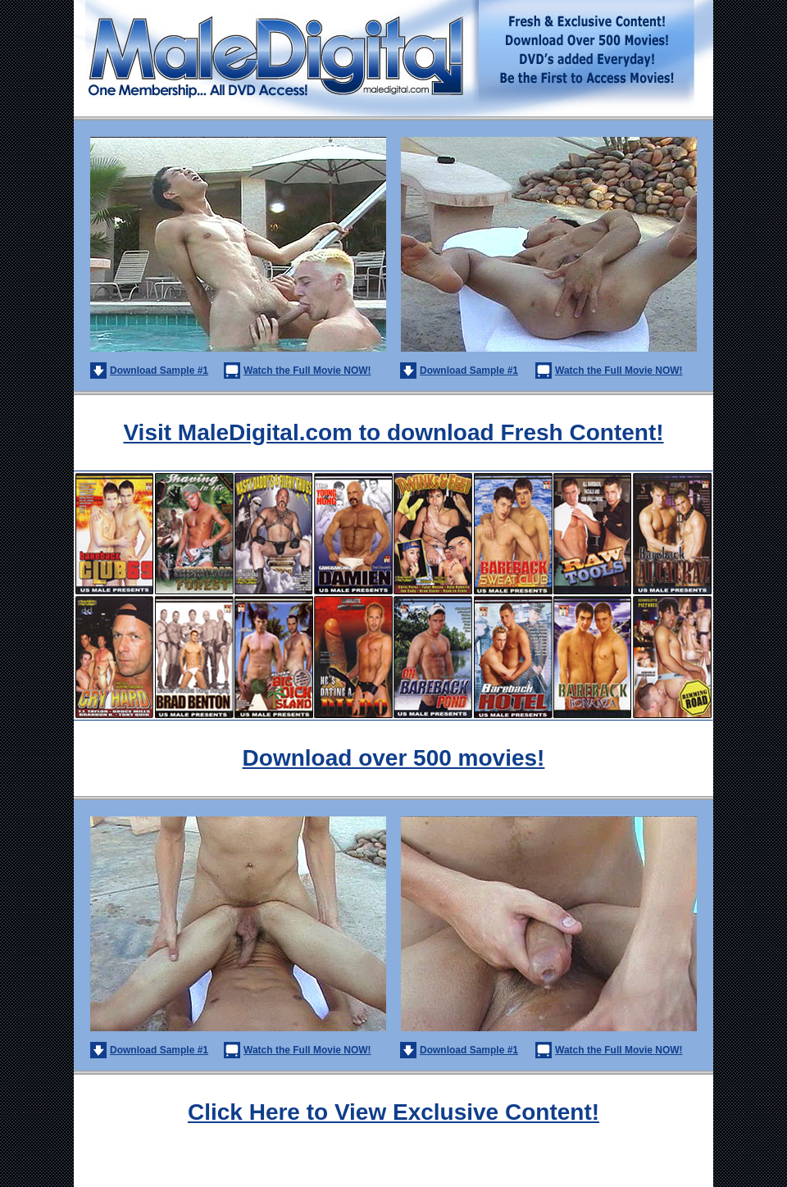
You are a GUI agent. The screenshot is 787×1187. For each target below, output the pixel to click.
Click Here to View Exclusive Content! (393, 1112)
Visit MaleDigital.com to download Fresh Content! (393, 432)
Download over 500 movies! (394, 758)
